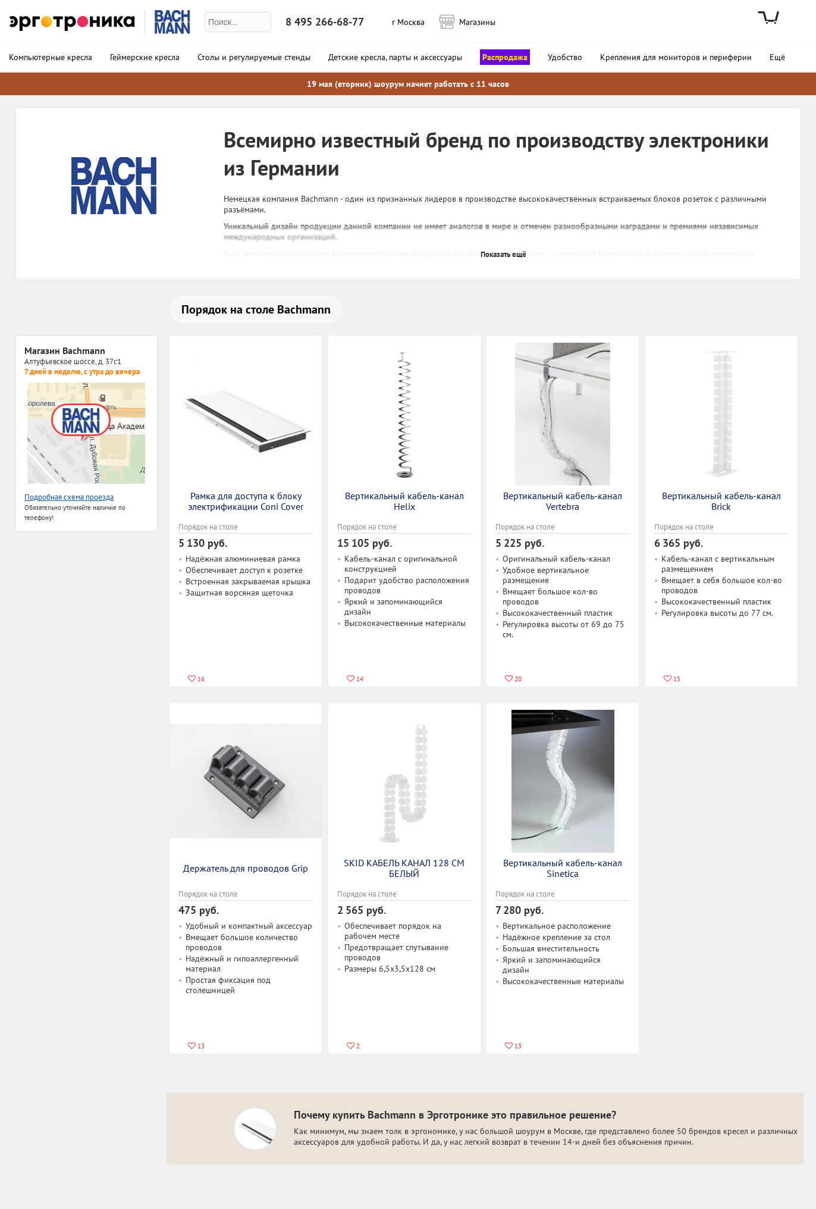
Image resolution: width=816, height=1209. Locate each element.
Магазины (473, 20)
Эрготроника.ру (72, 22)
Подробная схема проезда (69, 497)
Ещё (777, 57)
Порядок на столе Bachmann (256, 309)
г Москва (408, 22)
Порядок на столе (208, 527)
